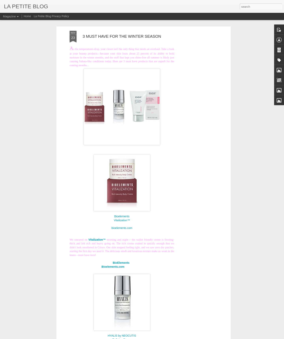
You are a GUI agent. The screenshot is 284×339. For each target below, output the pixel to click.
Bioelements (121, 203)
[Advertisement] (196, 80)
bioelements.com (121, 215)
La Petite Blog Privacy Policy (51, 16)
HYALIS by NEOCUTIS (122, 322)
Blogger (158, 337)
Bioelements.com (113, 253)
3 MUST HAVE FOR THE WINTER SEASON (122, 23)
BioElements (122, 249)
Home (27, 16)
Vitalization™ (122, 207)
